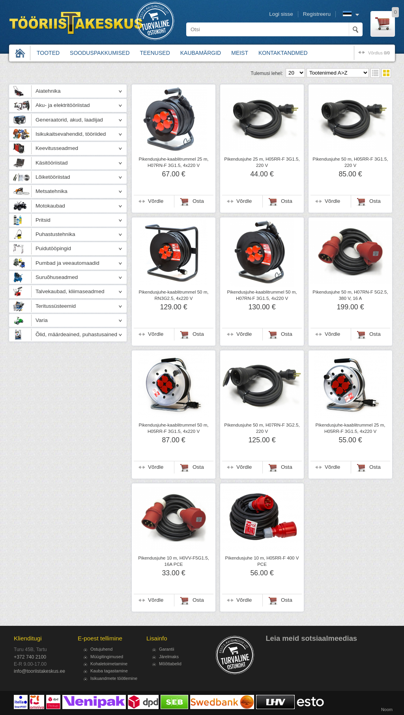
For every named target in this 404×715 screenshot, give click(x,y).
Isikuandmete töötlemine (113, 678)
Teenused (155, 53)
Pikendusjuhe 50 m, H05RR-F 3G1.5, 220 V (350, 162)
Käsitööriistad (52, 163)
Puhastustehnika (55, 234)
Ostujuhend (101, 649)
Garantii (166, 649)
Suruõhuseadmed (57, 277)
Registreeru (317, 14)
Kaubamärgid (200, 53)
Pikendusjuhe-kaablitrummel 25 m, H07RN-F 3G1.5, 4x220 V (173, 162)
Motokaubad (50, 206)
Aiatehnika (48, 91)
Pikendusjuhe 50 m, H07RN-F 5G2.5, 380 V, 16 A (350, 295)
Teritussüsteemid (56, 306)
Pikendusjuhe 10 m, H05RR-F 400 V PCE (262, 561)
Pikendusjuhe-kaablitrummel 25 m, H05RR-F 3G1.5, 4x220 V (350, 428)
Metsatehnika (51, 191)
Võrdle (155, 201)
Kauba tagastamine (109, 670)
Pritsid (43, 220)
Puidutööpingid (53, 248)
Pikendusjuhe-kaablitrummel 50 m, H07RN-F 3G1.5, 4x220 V (262, 295)
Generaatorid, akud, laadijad (69, 120)
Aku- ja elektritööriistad (63, 105)
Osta (198, 201)
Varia (42, 320)
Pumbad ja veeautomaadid (67, 263)
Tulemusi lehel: (267, 73)
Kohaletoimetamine (108, 663)
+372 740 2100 (30, 657)
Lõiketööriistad (53, 177)
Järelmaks (169, 656)
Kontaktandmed (283, 53)
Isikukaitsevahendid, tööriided (71, 134)
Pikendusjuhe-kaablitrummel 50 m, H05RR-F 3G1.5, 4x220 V (173, 428)
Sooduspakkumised (99, 53)
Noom (387, 709)
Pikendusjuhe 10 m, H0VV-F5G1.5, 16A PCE (173, 561)
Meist (239, 53)
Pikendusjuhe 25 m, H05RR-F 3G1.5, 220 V (261, 162)
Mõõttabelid (170, 663)
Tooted (48, 53)
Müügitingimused (106, 656)
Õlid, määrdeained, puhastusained (76, 334)
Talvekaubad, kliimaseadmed (70, 291)
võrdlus (379, 53)
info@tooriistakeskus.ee (39, 671)
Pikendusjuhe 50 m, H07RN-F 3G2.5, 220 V (261, 428)
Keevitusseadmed (57, 148)
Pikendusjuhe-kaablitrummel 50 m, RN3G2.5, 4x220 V (173, 295)
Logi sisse (281, 14)
